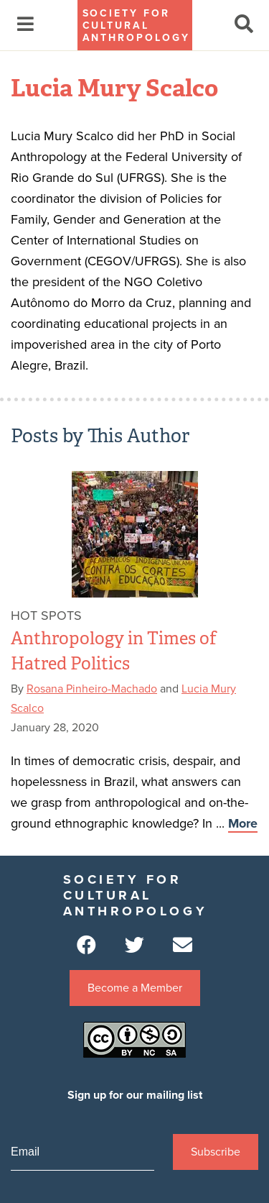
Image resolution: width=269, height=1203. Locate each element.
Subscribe (215, 1152)
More (243, 823)
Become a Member (135, 988)
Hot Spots (46, 615)
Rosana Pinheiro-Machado (92, 689)
